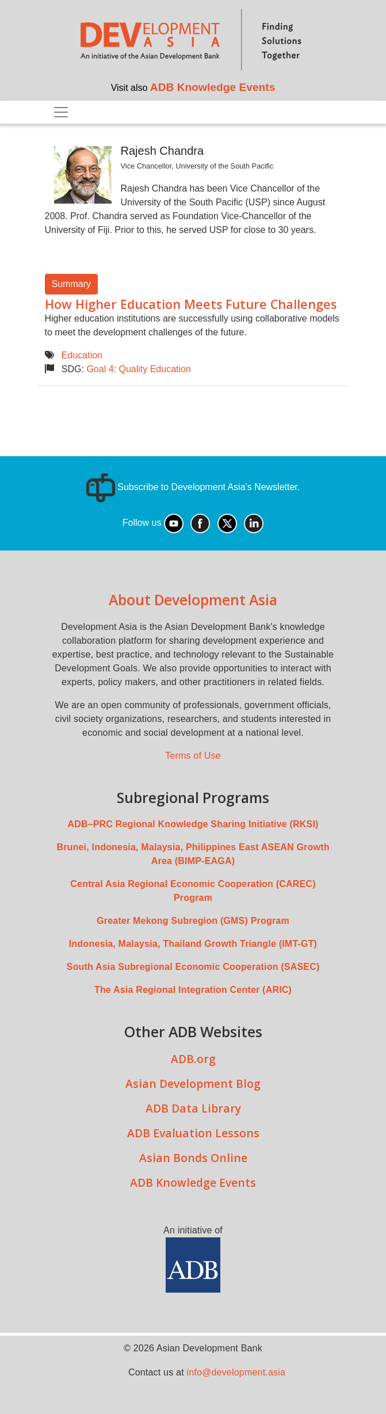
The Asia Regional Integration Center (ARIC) (193, 990)
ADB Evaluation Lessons (193, 1133)
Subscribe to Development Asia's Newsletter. (193, 487)
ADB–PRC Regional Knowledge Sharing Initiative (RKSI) (192, 824)
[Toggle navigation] (61, 112)
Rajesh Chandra (162, 150)
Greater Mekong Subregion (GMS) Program (193, 921)
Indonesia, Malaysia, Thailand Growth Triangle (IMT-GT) (193, 944)
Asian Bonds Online (193, 1157)
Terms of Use (193, 755)
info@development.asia (235, 1372)
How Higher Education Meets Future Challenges (191, 304)
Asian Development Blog (193, 1083)
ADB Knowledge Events (213, 87)
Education (82, 355)
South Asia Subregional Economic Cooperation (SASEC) (193, 967)
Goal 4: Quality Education (138, 369)
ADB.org (193, 1059)
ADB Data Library (193, 1108)
